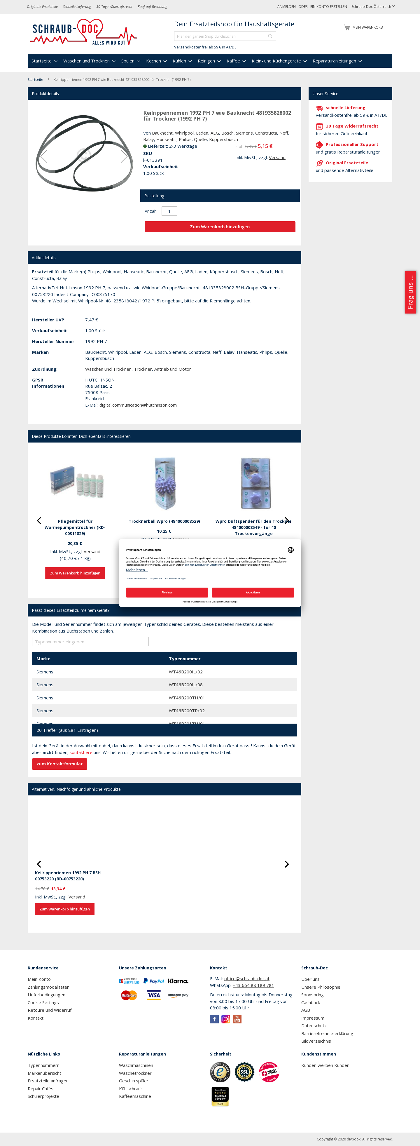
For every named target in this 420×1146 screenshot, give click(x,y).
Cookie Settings (43, 1002)
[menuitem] (43, 61)
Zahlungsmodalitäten (48, 987)
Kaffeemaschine (135, 1096)
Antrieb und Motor (172, 369)
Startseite (35, 79)
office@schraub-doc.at (247, 978)
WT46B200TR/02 (187, 710)
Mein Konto (39, 979)
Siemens (244, 133)
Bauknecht (162, 133)
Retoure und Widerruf (49, 1010)
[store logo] (84, 32)
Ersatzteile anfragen (48, 1081)
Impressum (312, 1018)
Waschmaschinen (136, 1065)
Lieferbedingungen (46, 994)
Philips (185, 139)
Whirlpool (184, 133)
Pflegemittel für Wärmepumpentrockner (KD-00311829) (75, 527)
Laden (202, 133)
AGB (305, 1010)
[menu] (210, 61)
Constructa (266, 133)
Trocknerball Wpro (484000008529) (164, 521)
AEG (215, 133)
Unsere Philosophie (320, 987)
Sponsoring (312, 994)
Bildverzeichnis (316, 1041)
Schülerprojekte (43, 1096)
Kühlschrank (131, 1088)
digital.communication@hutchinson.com (138, 405)
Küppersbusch (223, 139)
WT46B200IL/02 (186, 672)
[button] (373, 7)
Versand (277, 157)
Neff (283, 133)
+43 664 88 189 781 (253, 985)
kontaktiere (81, 752)
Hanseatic (166, 139)
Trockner (143, 369)
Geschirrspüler (133, 1081)
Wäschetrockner (135, 1073)
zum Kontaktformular (60, 764)
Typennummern (44, 1065)
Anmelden (286, 6)
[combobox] (225, 36)
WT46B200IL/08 (186, 684)
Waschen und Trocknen (108, 369)
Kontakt (35, 1018)
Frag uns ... (409, 292)
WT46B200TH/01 (187, 698)
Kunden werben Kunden (325, 1065)
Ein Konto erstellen (328, 6)
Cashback (310, 1002)
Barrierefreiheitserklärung (327, 1033)
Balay (148, 139)
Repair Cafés (40, 1088)
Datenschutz (314, 1025)
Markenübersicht (44, 1073)
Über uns (310, 979)
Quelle (200, 139)
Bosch (227, 133)
